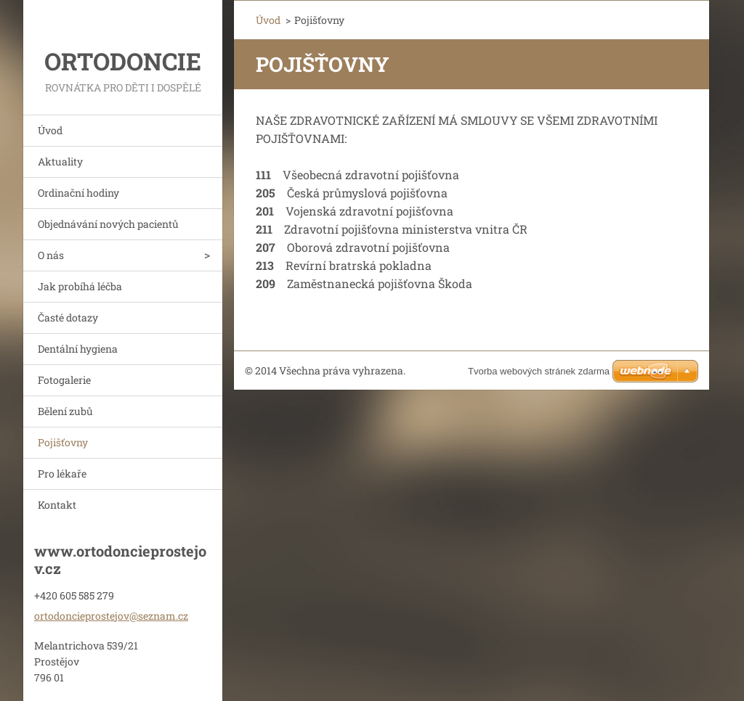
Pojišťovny (63, 442)
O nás (51, 255)
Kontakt (57, 505)
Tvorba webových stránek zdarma (539, 371)
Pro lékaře (62, 473)
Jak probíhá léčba (80, 286)
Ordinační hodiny (78, 193)
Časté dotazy (68, 317)
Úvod (50, 130)
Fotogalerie (64, 380)
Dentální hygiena (78, 349)
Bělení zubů (65, 411)
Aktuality (60, 161)
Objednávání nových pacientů (108, 224)
